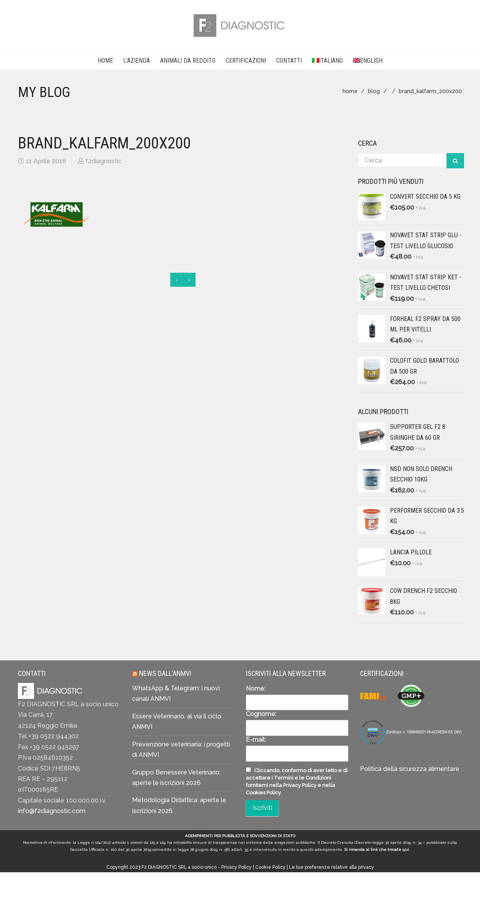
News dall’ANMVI (165, 673)
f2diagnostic (103, 161)
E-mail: (256, 739)
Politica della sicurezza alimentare (409, 769)
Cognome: (261, 714)
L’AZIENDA (136, 60)
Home (105, 60)
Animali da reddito (187, 60)
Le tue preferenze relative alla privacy (331, 867)
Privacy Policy (236, 867)
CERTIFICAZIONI (246, 60)
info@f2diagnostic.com (51, 811)
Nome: (255, 688)
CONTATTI (289, 60)
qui (405, 849)
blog (374, 91)
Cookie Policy (270, 867)
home (350, 91)
